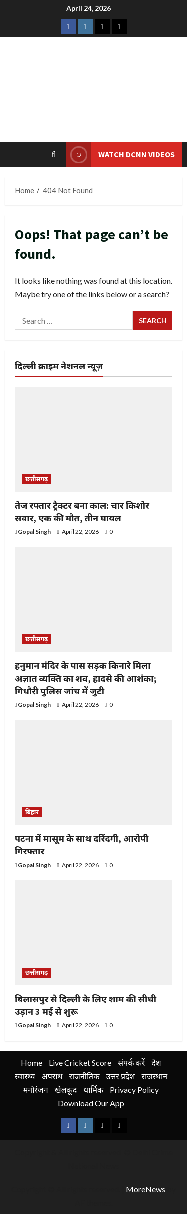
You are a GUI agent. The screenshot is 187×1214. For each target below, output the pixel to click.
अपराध (52, 1076)
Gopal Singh (34, 531)
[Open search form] (54, 154)
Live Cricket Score (80, 1062)
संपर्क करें (131, 1062)
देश (156, 1062)
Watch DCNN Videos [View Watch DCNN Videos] (120, 154)
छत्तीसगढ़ (36, 479)
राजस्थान (154, 1076)
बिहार (32, 812)
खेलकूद (66, 1089)
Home (31, 1062)
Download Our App (91, 1103)
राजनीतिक (84, 1076)
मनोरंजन (35, 1089)
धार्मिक (93, 1089)
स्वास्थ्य (25, 1076)
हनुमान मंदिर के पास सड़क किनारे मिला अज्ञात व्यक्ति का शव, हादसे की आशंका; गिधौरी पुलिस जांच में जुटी (86, 678)
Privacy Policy (134, 1089)
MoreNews (145, 1189)
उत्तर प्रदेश (120, 1076)
